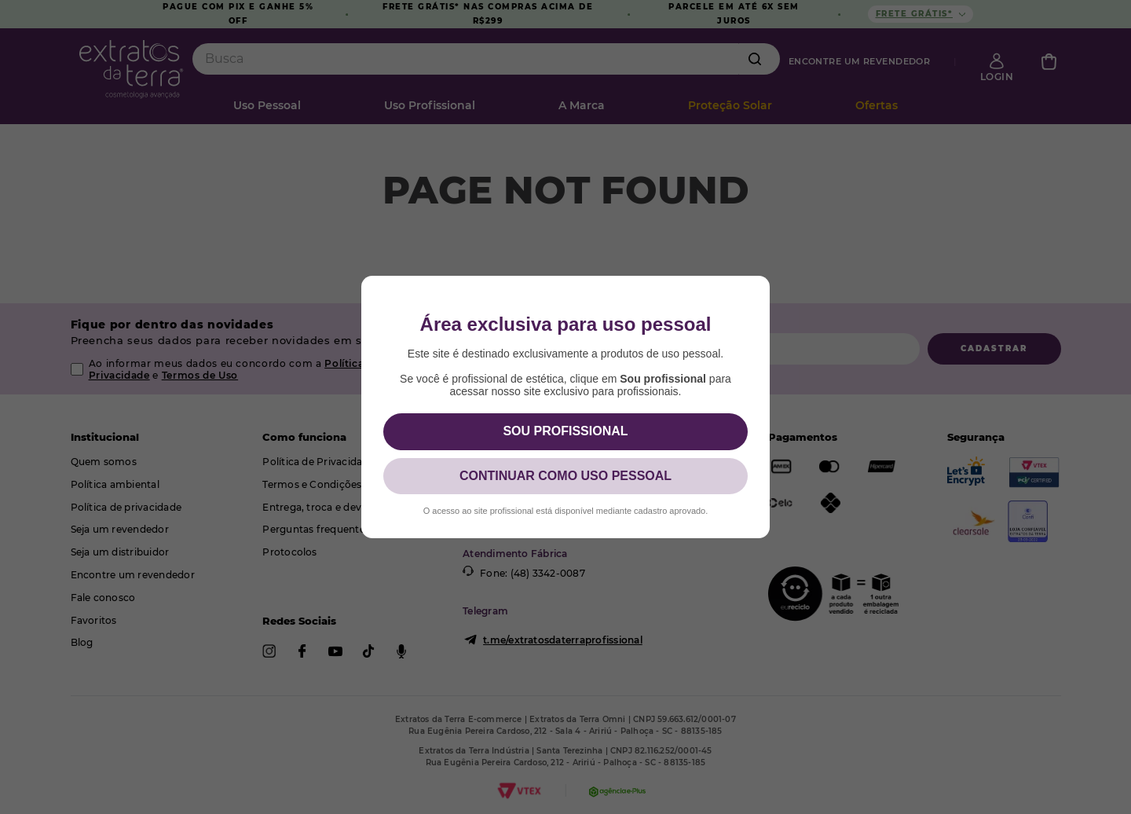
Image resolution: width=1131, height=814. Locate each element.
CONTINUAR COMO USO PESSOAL (565, 475)
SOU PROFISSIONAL (565, 431)
